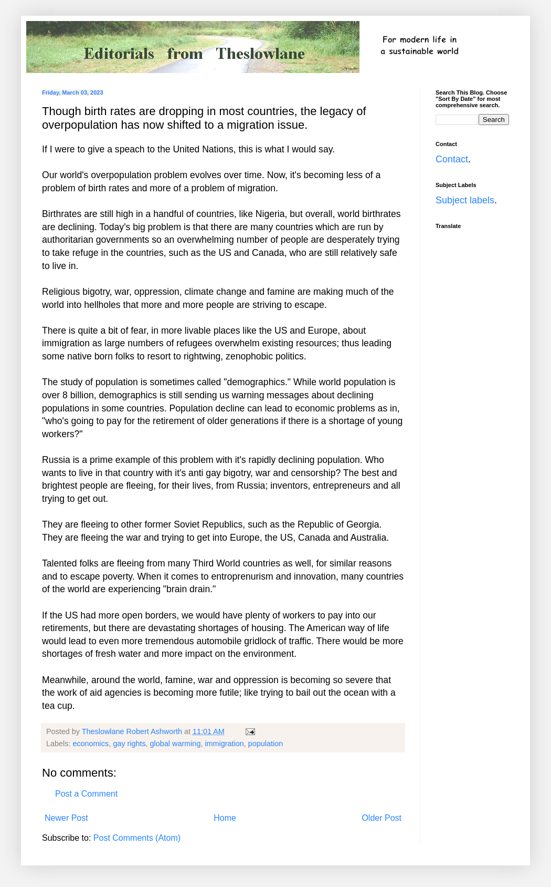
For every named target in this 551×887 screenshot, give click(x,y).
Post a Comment (86, 793)
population (265, 743)
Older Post (381, 817)
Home (225, 817)
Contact (452, 159)
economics (90, 743)
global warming (175, 743)
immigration (224, 743)
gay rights (129, 743)
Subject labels (465, 200)
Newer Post (66, 817)
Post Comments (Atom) (137, 837)
